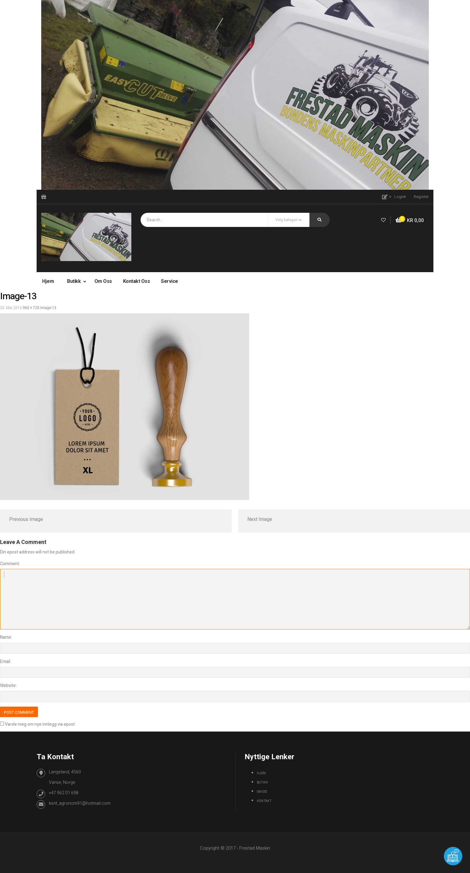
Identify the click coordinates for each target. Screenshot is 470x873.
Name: (6, 637)
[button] (410, 221)
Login (399, 197)
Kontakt (264, 801)
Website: (8, 685)
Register (421, 197)
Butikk (74, 281)
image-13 (48, 308)
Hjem (48, 281)
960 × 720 (31, 308)
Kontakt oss (136, 281)
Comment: (10, 564)
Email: (5, 661)
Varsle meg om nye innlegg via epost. (40, 724)
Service (169, 281)
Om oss (103, 281)
